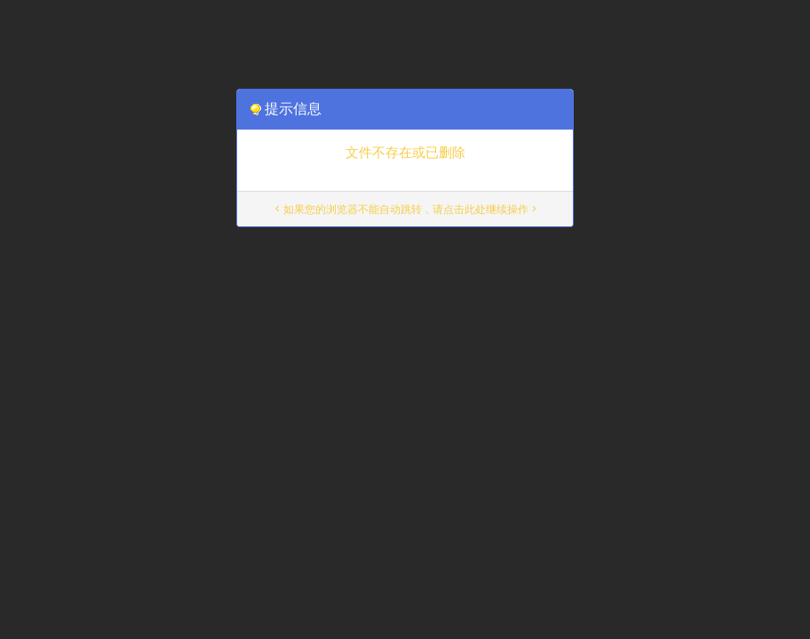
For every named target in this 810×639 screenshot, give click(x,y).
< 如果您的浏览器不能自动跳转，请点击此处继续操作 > (405, 209)
